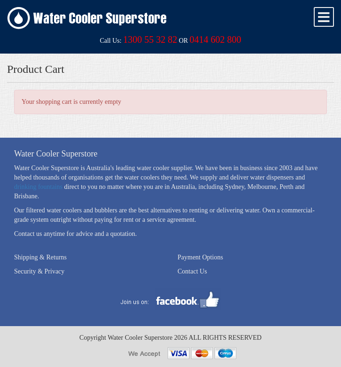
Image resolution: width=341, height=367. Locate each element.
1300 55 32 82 (150, 39)
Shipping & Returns (40, 257)
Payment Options (200, 257)
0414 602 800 (215, 39)
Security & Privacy (39, 271)
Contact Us (192, 271)
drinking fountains (38, 186)
